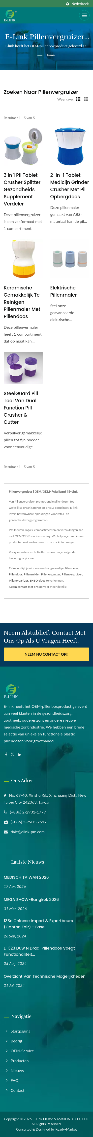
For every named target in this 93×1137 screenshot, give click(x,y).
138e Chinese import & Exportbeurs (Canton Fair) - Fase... (38, 924)
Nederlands (80, 4)
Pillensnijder (32, 574)
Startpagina (21, 1031)
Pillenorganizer (51, 574)
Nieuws (17, 1070)
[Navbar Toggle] (84, 15)
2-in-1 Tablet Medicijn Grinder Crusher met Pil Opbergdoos (69, 186)
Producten (20, 1060)
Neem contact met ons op (26, 587)
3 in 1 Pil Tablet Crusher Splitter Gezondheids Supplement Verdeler (22, 189)
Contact (17, 1090)
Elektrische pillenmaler (63, 291)
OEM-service (22, 1050)
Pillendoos (71, 568)
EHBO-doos (37, 580)
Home (50, 55)
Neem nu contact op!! (46, 654)
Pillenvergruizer (72, 574)
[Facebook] (6, 754)
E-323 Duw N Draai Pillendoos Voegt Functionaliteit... (39, 951)
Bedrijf (16, 1040)
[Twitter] (12, 754)
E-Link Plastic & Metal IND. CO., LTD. (60, 1119)
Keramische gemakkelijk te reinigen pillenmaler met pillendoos (22, 302)
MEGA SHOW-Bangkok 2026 (31, 899)
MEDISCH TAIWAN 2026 (26, 877)
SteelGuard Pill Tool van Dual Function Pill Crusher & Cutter (21, 408)
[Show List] (86, 99)
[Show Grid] (78, 99)
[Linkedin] (19, 754)
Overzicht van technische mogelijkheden (45, 976)
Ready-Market (66, 1129)
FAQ (14, 1080)
